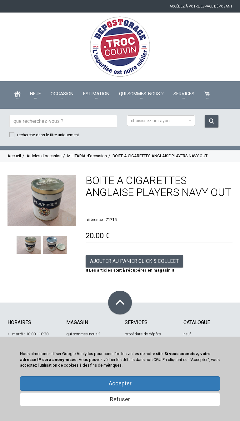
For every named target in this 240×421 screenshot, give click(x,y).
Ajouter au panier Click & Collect (134, 261)
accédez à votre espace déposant (201, 6)
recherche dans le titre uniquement (44, 134)
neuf (187, 334)
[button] (161, 120)
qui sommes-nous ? (83, 334)
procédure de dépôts (143, 334)
